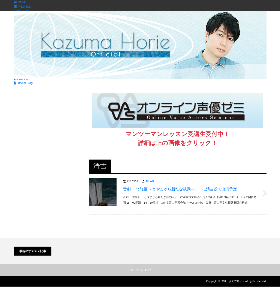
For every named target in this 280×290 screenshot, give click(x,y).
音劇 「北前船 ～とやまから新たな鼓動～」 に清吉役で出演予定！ (182, 189)
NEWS (150, 181)
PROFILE (22, 6)
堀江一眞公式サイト (232, 281)
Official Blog (23, 83)
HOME (20, 2)
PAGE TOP (140, 270)
